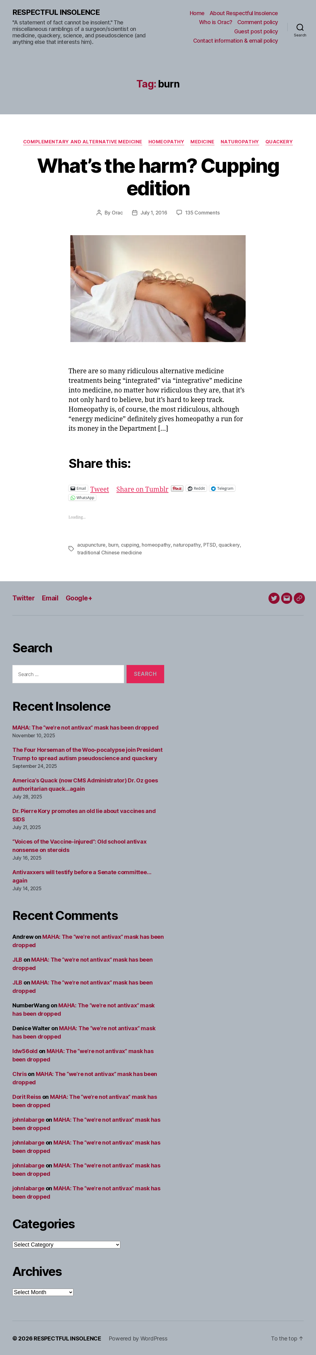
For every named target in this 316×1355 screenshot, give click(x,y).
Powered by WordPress (138, 1337)
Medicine (202, 142)
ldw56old (25, 1050)
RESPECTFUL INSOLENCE (56, 12)
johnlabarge (28, 1119)
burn (113, 544)
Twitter (23, 597)
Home (197, 13)
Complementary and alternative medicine (82, 142)
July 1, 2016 (153, 213)
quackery (228, 544)
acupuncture (91, 544)
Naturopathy (240, 142)
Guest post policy (256, 31)
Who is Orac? (215, 22)
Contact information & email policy (235, 40)
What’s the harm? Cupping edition (158, 177)
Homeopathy (166, 142)
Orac (117, 213)
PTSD (209, 544)
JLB (17, 958)
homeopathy (156, 544)
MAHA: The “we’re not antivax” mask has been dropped (85, 726)
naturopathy (186, 544)
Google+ (79, 597)
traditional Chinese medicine (109, 552)
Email (50, 597)
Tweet (99, 487)
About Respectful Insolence (244, 13)
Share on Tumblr (142, 487)
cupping (130, 544)
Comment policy (257, 22)
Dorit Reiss (26, 1096)
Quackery (279, 142)
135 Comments (202, 213)
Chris (19, 1073)
